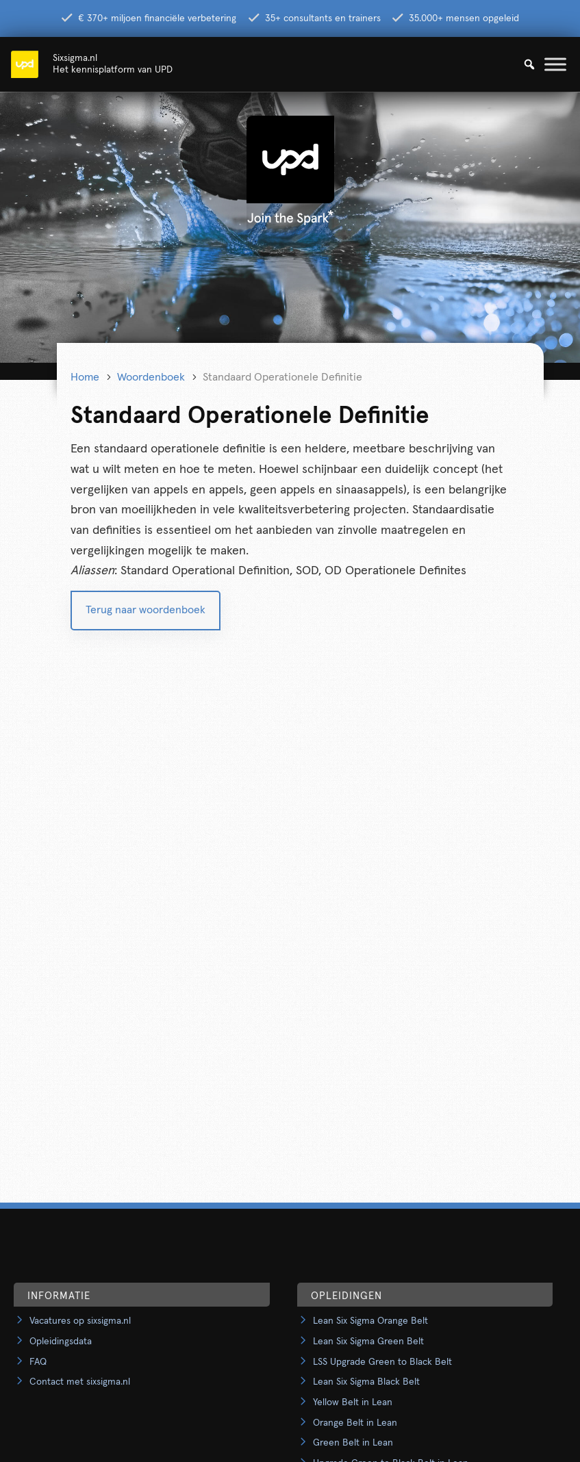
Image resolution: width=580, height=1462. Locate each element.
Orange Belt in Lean (355, 1423)
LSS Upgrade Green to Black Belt (382, 1362)
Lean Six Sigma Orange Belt (370, 1321)
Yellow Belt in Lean (352, 1402)
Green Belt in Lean (353, 1443)
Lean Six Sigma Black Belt (366, 1382)
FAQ (38, 1362)
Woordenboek (151, 377)
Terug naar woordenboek (145, 609)
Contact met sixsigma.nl (79, 1382)
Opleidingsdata (60, 1341)
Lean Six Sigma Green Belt (368, 1341)
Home (85, 377)
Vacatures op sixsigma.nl (80, 1321)
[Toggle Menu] (555, 63)
